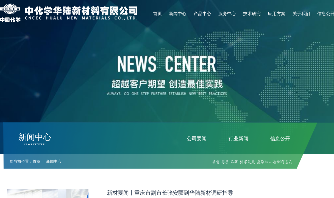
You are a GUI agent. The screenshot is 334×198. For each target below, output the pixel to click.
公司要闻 (197, 138)
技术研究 (252, 13)
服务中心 (227, 13)
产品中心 (202, 13)
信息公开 (280, 138)
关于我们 (301, 13)
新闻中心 (178, 13)
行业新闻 (238, 138)
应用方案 (276, 13)
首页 (157, 13)
